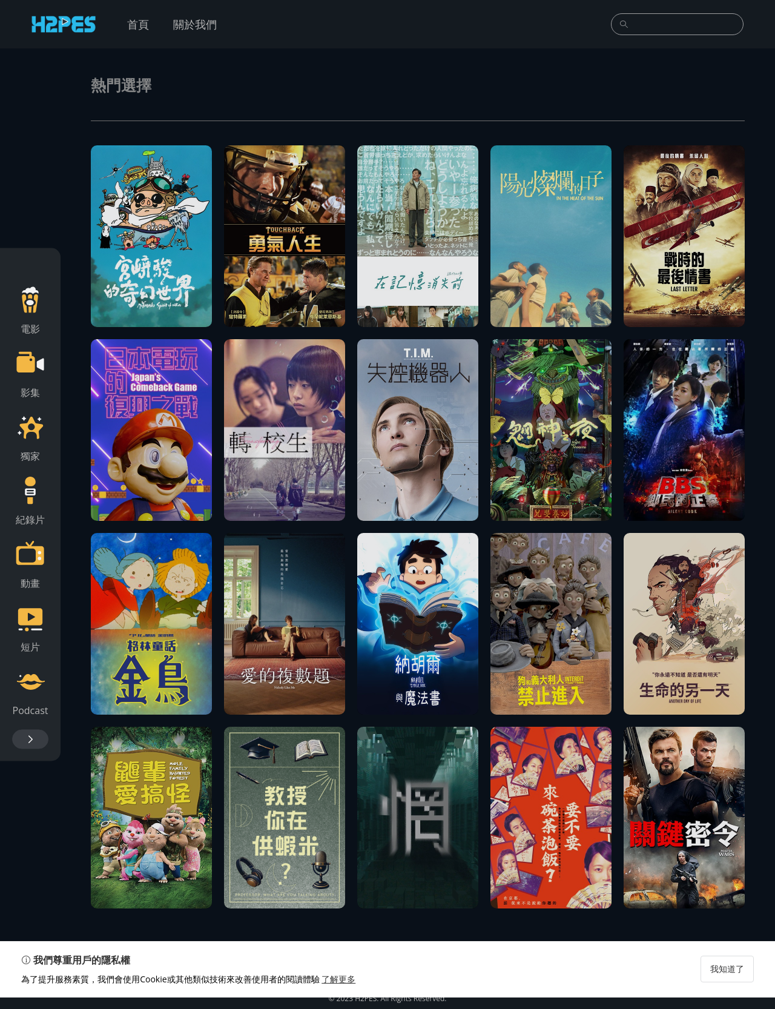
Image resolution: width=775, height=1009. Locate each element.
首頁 (138, 24)
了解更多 (341, 990)
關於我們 (195, 24)
